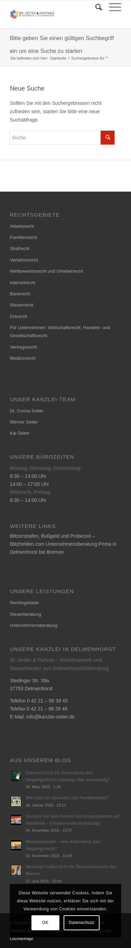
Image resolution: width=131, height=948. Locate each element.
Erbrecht (18, 316)
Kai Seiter (19, 433)
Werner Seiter (24, 422)
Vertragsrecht (23, 347)
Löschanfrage (21, 939)
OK (45, 922)
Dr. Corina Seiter (26, 410)
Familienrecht (23, 237)
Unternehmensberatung (34, 625)
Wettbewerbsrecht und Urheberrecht (46, 271)
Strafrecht (19, 248)
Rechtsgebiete (24, 602)
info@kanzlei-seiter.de (51, 717)
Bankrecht (20, 293)
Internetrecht (22, 282)
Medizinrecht (23, 358)
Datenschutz (81, 922)
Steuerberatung (25, 614)
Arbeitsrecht (22, 226)
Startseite (58, 58)
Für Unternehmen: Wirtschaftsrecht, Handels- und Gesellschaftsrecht (60, 331)
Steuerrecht (21, 305)
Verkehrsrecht (24, 260)
